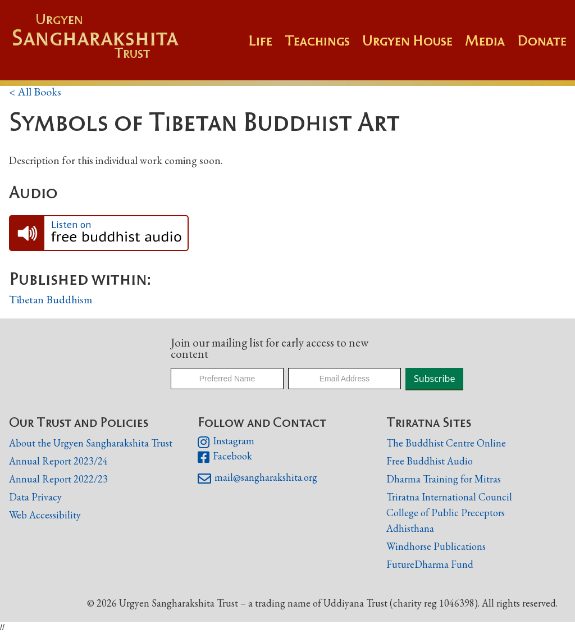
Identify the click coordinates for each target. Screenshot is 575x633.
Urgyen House (407, 40)
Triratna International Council (449, 496)
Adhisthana (410, 528)
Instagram (226, 442)
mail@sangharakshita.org (257, 478)
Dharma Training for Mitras (443, 478)
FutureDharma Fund (429, 564)
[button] (323, 46)
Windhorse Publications (436, 546)
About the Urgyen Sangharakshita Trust (90, 442)
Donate (542, 40)
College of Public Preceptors (445, 513)
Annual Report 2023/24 (58, 460)
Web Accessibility (45, 514)
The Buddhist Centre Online (446, 442)
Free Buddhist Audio (429, 460)
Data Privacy (35, 496)
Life (260, 40)
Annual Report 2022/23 (58, 478)
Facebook (225, 457)
